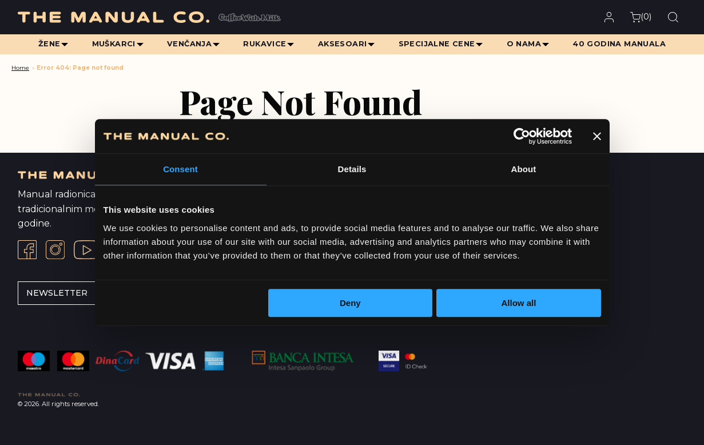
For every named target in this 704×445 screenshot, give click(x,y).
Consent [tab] (180, 169)
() (640, 16)
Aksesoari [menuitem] (342, 43)
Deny (350, 303)
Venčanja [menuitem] (188, 43)
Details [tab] (352, 169)
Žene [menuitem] (47, 43)
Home (20, 67)
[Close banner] (597, 136)
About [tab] (523, 169)
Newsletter (56, 293)
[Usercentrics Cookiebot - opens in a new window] (522, 136)
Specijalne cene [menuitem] (437, 43)
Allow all (519, 303)
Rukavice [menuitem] (264, 43)
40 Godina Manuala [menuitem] (621, 43)
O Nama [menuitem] (525, 43)
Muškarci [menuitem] (112, 43)
